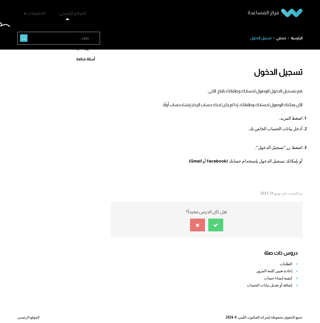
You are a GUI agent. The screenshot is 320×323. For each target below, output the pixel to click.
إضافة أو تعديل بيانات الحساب (269, 282)
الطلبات (286, 261)
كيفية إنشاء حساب (278, 275)
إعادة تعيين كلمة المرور (274, 268)
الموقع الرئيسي (60, 12)
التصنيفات (32, 12)
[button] (215, 222)
